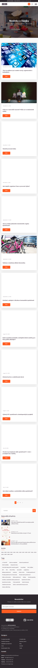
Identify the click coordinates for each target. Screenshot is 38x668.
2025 (5, 552)
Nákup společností (6, 572)
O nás (2, 645)
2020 (20, 552)
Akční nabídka (5, 564)
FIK (7, 569)
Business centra (23, 641)
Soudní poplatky (31, 577)
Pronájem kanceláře (5, 639)
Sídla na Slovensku (6, 577)
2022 (14, 552)
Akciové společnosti (24, 562)
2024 (8, 552)
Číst (6, 76)
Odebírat (19, 611)
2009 (5, 554)
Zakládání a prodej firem (6, 643)
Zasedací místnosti (5, 641)
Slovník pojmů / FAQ (5, 648)
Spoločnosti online (6, 582)
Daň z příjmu (30, 567)
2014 (35, 552)
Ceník (21, 648)
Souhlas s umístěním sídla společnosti (11, 579)
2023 (11, 552)
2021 (17, 552)
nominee (15, 572)
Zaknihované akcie (6, 584)
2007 (11, 554)
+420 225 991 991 (9, 661)
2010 (2, 554)
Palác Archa (21, 572)
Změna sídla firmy (6, 587)
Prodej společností (30, 572)
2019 (23, 552)
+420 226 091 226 (9, 659)
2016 (32, 552)
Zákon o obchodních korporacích (20, 584)
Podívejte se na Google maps (7, 664)
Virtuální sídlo (22, 639)
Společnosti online (26, 579)
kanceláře (19, 569)
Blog (20, 643)
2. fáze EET (4, 562)
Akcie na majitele (13, 562)
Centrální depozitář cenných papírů (10, 567)
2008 (8, 554)
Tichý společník (16, 582)
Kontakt (21, 645)
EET (3, 569)
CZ (32, 4)
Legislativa (26, 569)
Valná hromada (25, 582)
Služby (24, 577)
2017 (29, 552)
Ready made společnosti (24, 574)
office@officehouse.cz (9, 657)
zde (30, 1)
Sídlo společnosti (17, 577)
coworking (23, 567)
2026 (2, 552)
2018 (26, 552)
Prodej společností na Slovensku (9, 574)
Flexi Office (12, 569)
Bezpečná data (14, 564)
